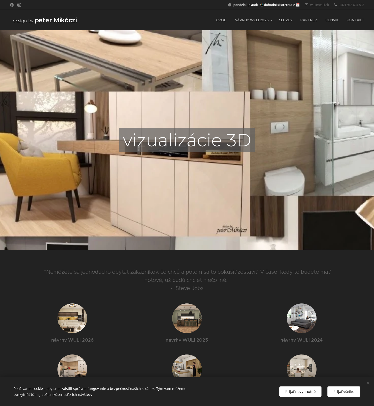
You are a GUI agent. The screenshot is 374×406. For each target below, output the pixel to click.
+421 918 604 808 (351, 4)
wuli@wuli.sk (319, 4)
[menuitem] (223, 20)
